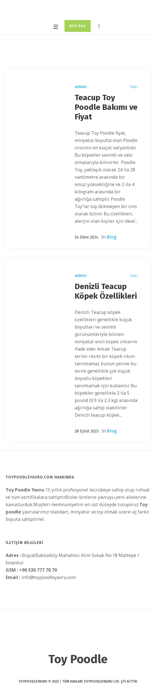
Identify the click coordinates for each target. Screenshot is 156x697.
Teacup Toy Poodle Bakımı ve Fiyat (106, 107)
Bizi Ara (77, 26)
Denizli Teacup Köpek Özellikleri (106, 291)
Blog (112, 237)
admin (81, 86)
